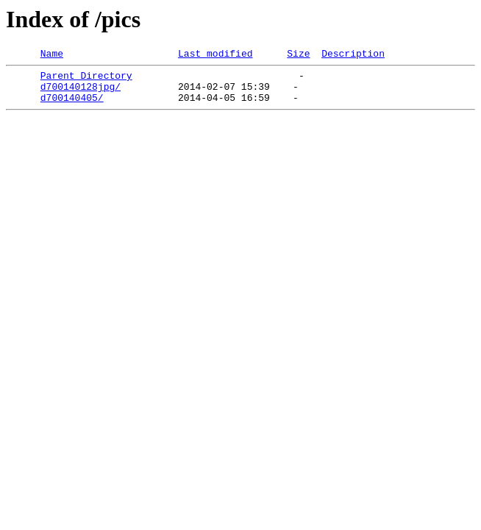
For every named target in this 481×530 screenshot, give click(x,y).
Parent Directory (86, 79)
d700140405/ (72, 106)
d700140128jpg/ (80, 92)
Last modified (215, 55)
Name (51, 55)
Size (298, 55)
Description (353, 55)
